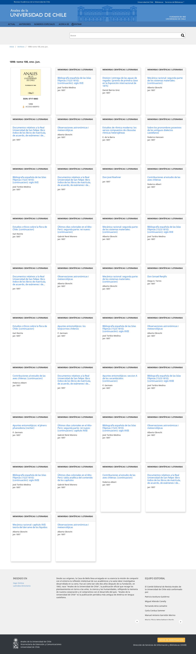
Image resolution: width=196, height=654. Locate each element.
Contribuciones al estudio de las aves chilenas (163, 178)
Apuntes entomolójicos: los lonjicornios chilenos (72, 327)
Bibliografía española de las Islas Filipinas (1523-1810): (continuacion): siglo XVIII (164, 378)
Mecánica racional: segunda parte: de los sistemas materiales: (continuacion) (165, 80)
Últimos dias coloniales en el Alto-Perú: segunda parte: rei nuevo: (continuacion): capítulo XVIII (75, 428)
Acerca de (64, 24)
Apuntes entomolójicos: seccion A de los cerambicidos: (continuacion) (119, 378)
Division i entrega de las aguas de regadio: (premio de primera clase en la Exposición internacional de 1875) (120, 81)
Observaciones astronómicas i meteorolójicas (73, 129)
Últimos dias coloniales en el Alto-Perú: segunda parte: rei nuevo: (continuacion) (75, 229)
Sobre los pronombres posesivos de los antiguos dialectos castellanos (164, 130)
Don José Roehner (111, 177)
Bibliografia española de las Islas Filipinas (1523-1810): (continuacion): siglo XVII (29, 180)
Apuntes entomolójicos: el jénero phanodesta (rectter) (30, 426)
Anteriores (25, 24)
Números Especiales (44, 24)
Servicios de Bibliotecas (174, 2)
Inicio (12, 46)
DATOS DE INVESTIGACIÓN (171, 640)
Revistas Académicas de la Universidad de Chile (32, 2)
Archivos (20, 46)
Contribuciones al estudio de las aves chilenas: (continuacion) (29, 377)
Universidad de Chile (145, 2)
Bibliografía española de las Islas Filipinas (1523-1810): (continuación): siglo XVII (74, 80)
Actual (11, 24)
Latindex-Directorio (21, 586)
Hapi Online (18, 583)
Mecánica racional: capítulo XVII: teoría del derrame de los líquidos (30, 526)
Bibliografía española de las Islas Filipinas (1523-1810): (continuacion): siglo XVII (164, 229)
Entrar (78, 24)
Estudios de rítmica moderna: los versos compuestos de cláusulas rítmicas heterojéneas (119, 130)
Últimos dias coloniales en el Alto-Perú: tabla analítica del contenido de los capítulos (75, 478)
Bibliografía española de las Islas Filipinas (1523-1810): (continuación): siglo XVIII (119, 329)
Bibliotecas (159, 2)
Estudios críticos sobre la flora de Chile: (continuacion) (30, 228)
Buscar (182, 35)
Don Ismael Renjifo (157, 276)
